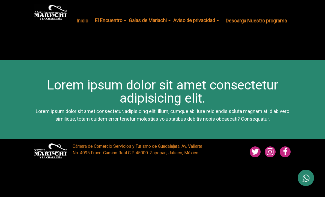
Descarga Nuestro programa (256, 21)
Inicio (82, 21)
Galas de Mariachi (150, 20)
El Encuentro (110, 20)
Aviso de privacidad (196, 20)
